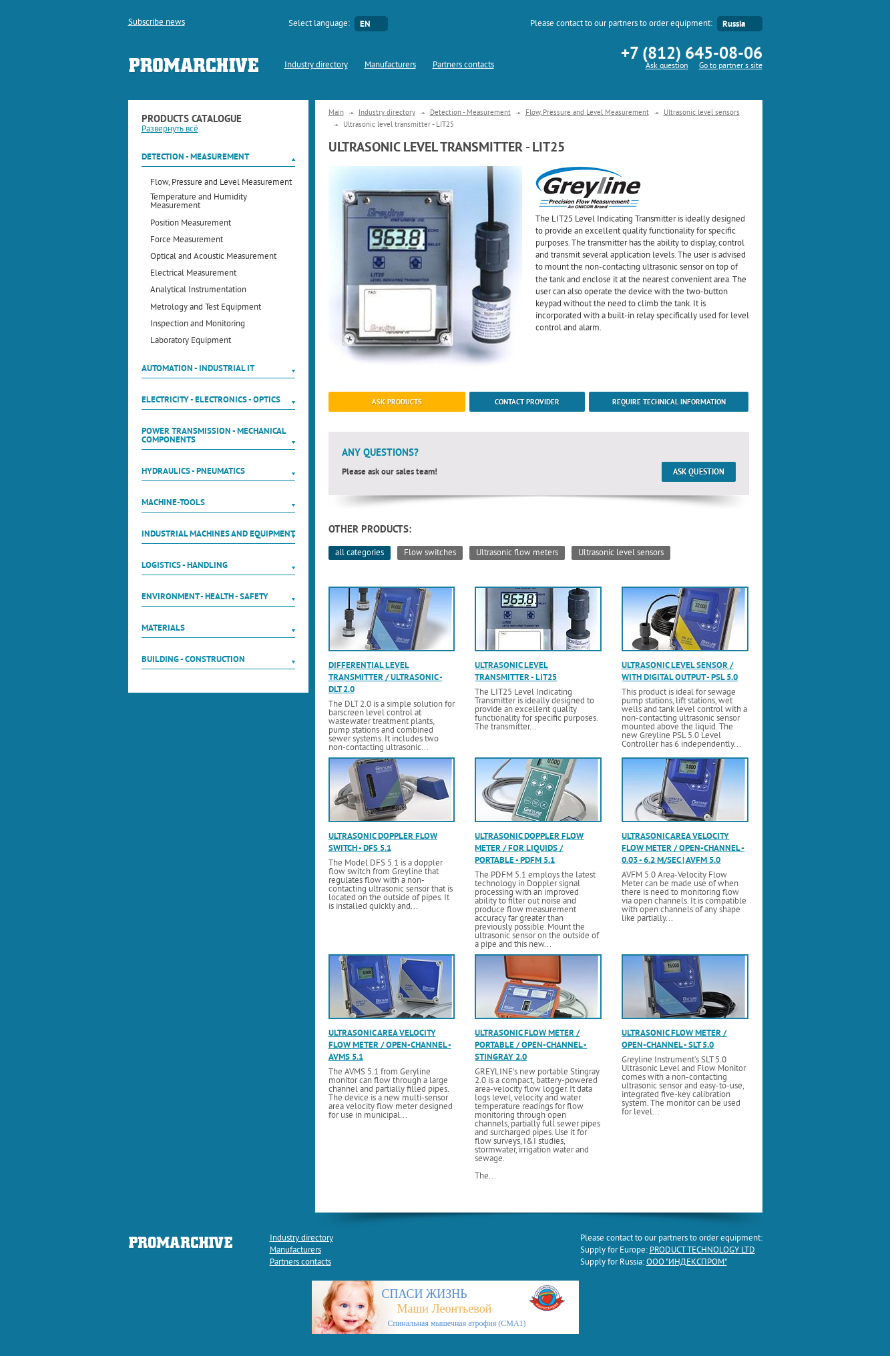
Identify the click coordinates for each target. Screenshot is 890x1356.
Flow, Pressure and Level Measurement (221, 183)
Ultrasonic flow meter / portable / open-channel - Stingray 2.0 (531, 1044)
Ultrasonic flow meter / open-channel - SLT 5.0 (674, 1038)
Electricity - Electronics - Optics (211, 399)
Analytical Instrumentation (198, 290)
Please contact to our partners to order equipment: (621, 24)
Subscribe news (156, 22)
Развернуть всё (170, 129)
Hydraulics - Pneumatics (193, 470)
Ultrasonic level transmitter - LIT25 (516, 671)
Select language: (319, 24)
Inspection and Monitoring (197, 324)
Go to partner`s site (730, 66)
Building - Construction (193, 659)
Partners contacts (463, 65)
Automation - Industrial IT (198, 368)
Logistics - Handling (185, 565)
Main (336, 112)
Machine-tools (173, 502)
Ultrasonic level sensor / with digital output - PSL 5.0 (680, 671)
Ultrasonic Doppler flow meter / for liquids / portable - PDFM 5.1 (529, 848)
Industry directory (316, 65)
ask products (397, 401)
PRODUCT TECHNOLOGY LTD (702, 1250)
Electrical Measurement (193, 274)
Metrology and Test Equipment (205, 308)
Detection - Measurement (195, 156)
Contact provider (527, 401)
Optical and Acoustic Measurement (213, 257)
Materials (163, 627)
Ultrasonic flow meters (517, 553)
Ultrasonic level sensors (702, 112)
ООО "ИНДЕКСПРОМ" (686, 1262)
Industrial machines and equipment (218, 533)
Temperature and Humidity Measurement (198, 202)
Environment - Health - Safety (205, 596)
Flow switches (430, 553)
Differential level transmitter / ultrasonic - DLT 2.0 (385, 677)
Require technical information (669, 401)
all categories (359, 553)
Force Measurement (186, 240)
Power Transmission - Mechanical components (214, 435)
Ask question (667, 66)
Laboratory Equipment (190, 341)
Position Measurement (190, 224)
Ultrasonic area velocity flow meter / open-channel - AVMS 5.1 (389, 1044)
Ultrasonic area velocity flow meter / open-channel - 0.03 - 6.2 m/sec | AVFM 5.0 (683, 848)
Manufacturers (390, 65)
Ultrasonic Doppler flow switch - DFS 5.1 (382, 842)
